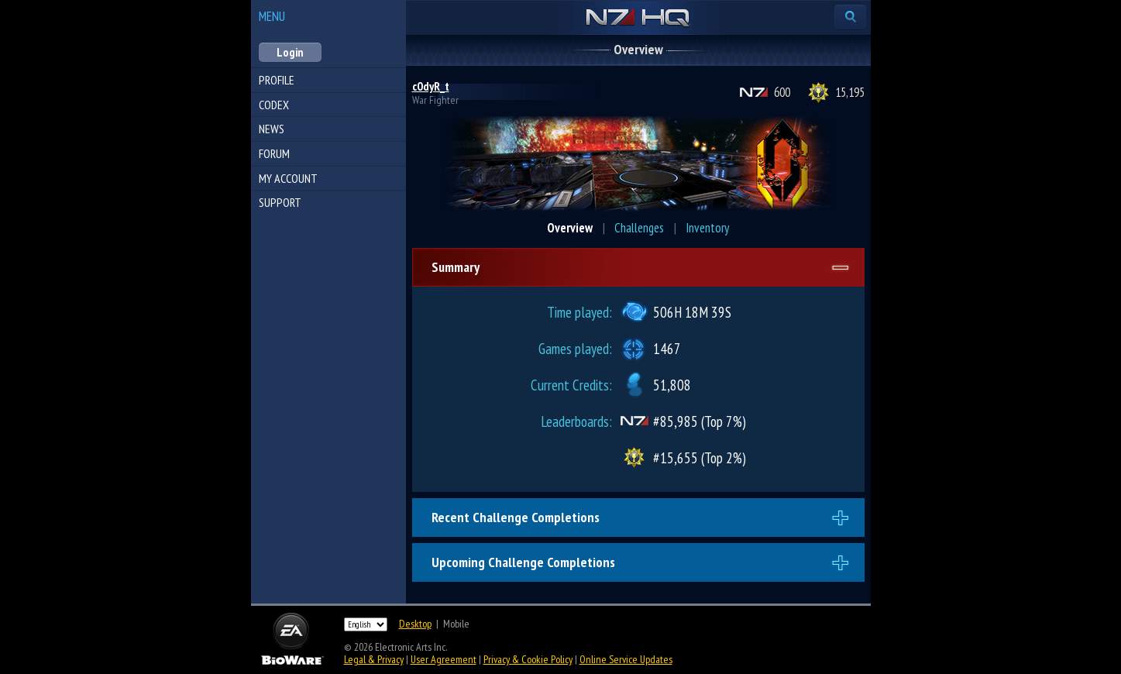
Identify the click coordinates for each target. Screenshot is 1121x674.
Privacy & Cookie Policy (528, 659)
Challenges (639, 227)
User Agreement (443, 659)
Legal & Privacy (374, 659)
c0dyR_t (430, 86)
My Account (288, 178)
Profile (276, 80)
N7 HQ (638, 18)
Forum (274, 153)
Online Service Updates (625, 659)
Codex (274, 104)
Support (280, 202)
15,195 (850, 92)
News (271, 128)
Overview (570, 227)
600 (782, 92)
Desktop (415, 624)
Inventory (707, 227)
